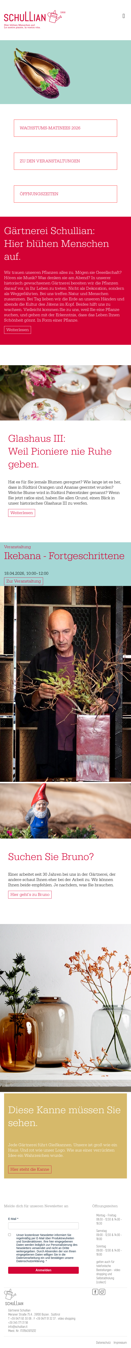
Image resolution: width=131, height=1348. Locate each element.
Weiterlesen (17, 330)
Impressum (120, 1343)
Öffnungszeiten (39, 194)
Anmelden (43, 1270)
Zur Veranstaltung (23, 581)
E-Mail (12, 1218)
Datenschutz (103, 1343)
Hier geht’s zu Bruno (29, 894)
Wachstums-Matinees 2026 (50, 128)
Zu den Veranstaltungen (50, 161)
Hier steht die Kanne (29, 1169)
